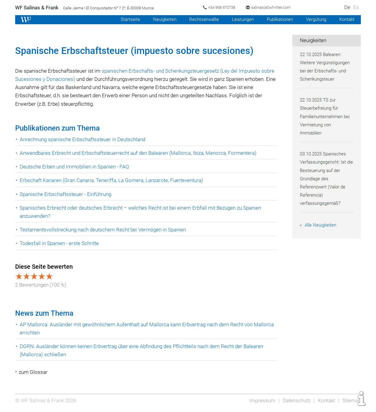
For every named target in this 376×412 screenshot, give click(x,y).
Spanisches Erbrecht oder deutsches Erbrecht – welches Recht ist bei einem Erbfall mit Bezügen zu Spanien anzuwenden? (143, 212)
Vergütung (314, 19)
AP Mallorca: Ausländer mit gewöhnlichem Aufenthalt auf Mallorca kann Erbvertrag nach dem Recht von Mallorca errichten (138, 328)
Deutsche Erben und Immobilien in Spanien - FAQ (75, 167)
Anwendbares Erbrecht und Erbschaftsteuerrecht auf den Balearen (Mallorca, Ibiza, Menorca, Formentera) (140, 153)
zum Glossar (33, 372)
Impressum (260, 400)
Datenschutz (295, 400)
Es (356, 7)
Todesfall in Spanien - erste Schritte (60, 243)
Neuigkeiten (158, 19)
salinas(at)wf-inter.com (274, 7)
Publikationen (277, 19)
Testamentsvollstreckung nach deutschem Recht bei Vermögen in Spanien (104, 230)
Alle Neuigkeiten (321, 225)
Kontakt (346, 19)
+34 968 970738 (224, 7)
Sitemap (351, 400)
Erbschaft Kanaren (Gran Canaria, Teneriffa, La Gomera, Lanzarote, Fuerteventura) (113, 180)
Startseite (123, 19)
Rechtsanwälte (199, 19)
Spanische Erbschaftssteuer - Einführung (66, 194)
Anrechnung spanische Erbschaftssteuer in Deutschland (84, 139)
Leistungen (238, 19)
